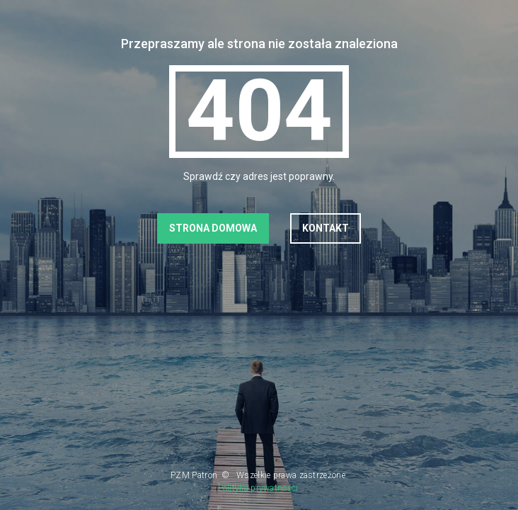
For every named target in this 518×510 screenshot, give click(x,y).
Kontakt (325, 228)
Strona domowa (213, 228)
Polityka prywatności (258, 488)
